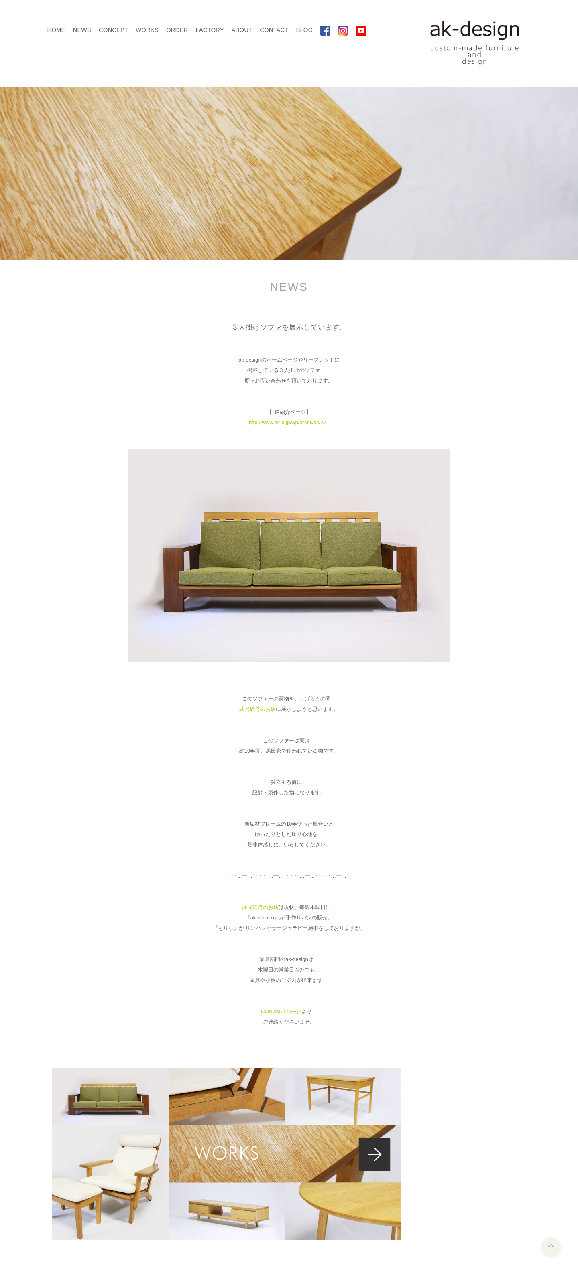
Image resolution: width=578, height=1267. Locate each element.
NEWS (82, 29)
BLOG (304, 29)
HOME (56, 29)
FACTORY (209, 29)
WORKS (147, 29)
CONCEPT (113, 29)
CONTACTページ (281, 1011)
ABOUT (242, 29)
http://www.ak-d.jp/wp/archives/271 (289, 422)
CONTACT (274, 29)
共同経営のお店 (257, 709)
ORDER (177, 29)
